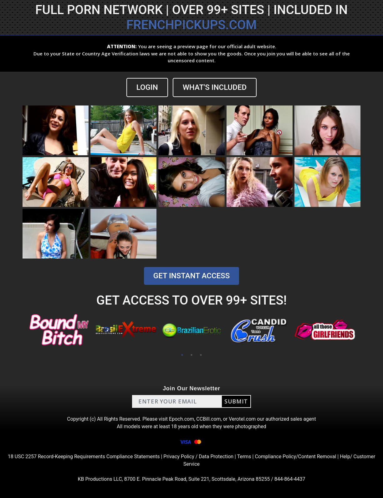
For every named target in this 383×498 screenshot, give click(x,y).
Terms (244, 456)
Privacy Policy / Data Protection (198, 456)
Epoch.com (181, 419)
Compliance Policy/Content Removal (295, 456)
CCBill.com (208, 419)
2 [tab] (191, 355)
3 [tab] (201, 355)
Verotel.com (242, 419)
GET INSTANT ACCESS (191, 275)
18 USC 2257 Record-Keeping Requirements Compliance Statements (84, 456)
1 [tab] (182, 355)
